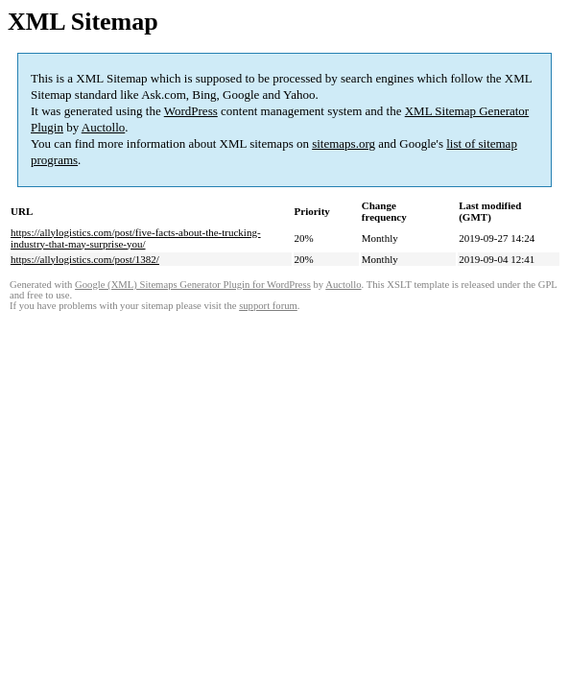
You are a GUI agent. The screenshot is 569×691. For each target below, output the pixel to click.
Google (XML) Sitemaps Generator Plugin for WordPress (193, 284)
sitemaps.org (343, 143)
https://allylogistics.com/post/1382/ (85, 259)
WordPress (191, 111)
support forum (268, 305)
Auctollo (104, 127)
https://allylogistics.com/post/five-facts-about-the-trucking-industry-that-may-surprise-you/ (136, 238)
